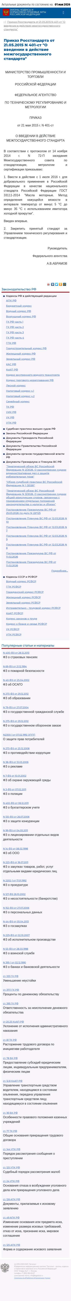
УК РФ (10, 417)
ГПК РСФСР (13, 586)
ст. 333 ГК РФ (10, 976)
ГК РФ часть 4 (15, 337)
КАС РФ (11, 364)
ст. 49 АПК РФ (11, 1217)
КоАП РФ (12, 369)
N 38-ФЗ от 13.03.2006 (15, 762)
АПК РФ (11, 300)
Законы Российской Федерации (27, 433)
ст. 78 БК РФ (10, 1058)
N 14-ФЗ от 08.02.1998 (15, 848)
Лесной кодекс (16, 385)
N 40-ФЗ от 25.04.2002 (16, 680)
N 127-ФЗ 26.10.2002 (14, 894)
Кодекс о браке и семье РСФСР (26, 623)
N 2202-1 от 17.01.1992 (15, 880)
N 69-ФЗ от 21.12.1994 (15, 666)
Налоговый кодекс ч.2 (20, 396)
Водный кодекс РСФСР (21, 581)
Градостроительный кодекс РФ (26, 348)
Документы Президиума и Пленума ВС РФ (34, 461)
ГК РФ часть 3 (15, 332)
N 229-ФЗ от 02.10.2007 (16, 935)
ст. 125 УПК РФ (11, 1167)
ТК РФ (10, 406)
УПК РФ (11, 422)
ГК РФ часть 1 (14, 321)
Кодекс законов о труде (21, 618)
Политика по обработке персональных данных (32, 1278)
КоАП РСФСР (14, 613)
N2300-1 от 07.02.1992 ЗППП (19, 734)
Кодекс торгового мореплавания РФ (30, 380)
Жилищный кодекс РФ (21, 353)
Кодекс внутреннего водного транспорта (33, 374)
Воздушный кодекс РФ (21, 316)
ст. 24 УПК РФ (11, 1181)
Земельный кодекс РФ (20, 358)
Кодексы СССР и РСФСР (21, 576)
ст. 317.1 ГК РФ (11, 989)
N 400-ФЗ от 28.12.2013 (16, 652)
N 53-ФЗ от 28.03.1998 (15, 948)
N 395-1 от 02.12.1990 (14, 962)
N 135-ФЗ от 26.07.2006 (16, 816)
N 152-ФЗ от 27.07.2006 (16, 907)
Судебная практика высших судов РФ (30, 428)
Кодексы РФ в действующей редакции (31, 295)
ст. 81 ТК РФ (10, 1040)
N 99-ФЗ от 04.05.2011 (15, 830)
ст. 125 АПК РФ (11, 1244)
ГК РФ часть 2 (15, 327)
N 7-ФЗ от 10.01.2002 (14, 775)
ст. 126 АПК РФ (11, 1199)
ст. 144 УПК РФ (11, 1149)
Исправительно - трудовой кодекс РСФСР (33, 607)
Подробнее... (59, 570)
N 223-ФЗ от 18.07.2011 (15, 862)
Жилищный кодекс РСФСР (23, 597)
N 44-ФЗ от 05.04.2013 (16, 921)
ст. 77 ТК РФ (10, 1131)
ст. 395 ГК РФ (10, 1003)
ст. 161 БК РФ (10, 1112)
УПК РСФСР (13, 634)
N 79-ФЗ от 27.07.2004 (16, 707)
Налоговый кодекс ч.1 (20, 390)
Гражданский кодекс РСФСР (25, 591)
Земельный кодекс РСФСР (23, 602)
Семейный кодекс (18, 401)
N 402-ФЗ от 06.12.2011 (16, 803)
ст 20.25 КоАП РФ (13, 1021)
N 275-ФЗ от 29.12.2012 (16, 721)
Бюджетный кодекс (19, 305)
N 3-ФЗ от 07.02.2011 (14, 789)
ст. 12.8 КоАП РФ (12, 1081)
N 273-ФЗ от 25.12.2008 (16, 748)
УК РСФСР (12, 629)
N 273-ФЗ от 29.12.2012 (16, 693)
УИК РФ (11, 412)
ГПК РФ (11, 342)
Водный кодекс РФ (18, 311)
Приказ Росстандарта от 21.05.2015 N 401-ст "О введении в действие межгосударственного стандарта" (34, 25)
